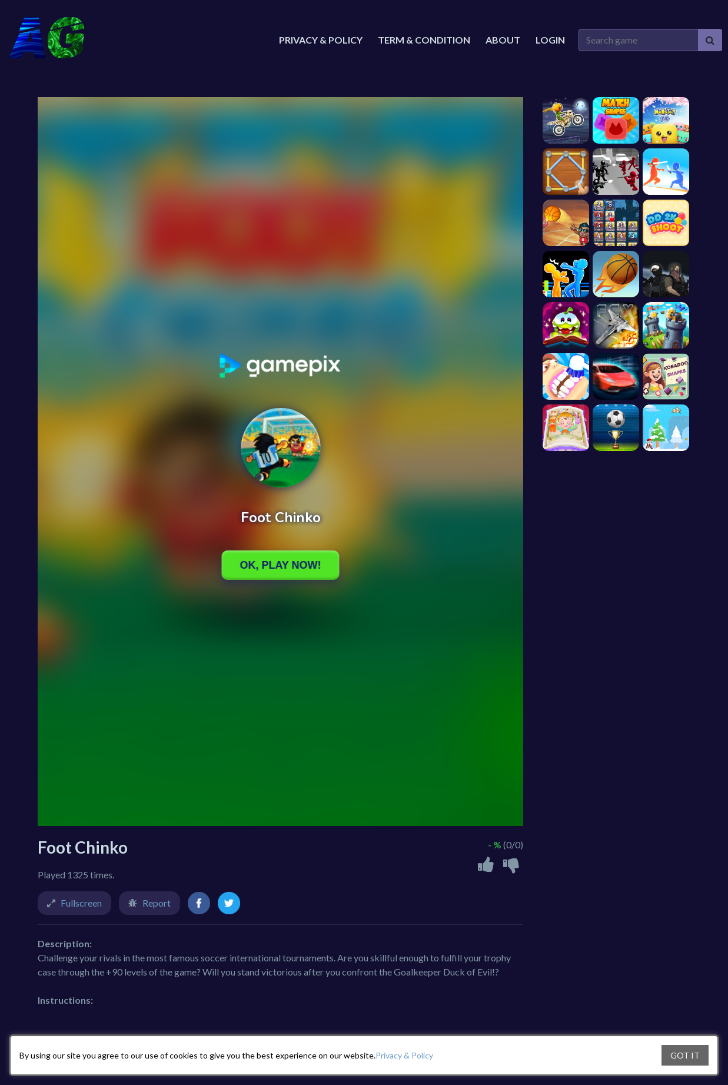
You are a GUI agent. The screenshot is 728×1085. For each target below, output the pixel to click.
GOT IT (685, 1055)
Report (156, 902)
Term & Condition (424, 39)
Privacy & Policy (404, 1055)
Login (550, 39)
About (503, 39)
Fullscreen (81, 902)
